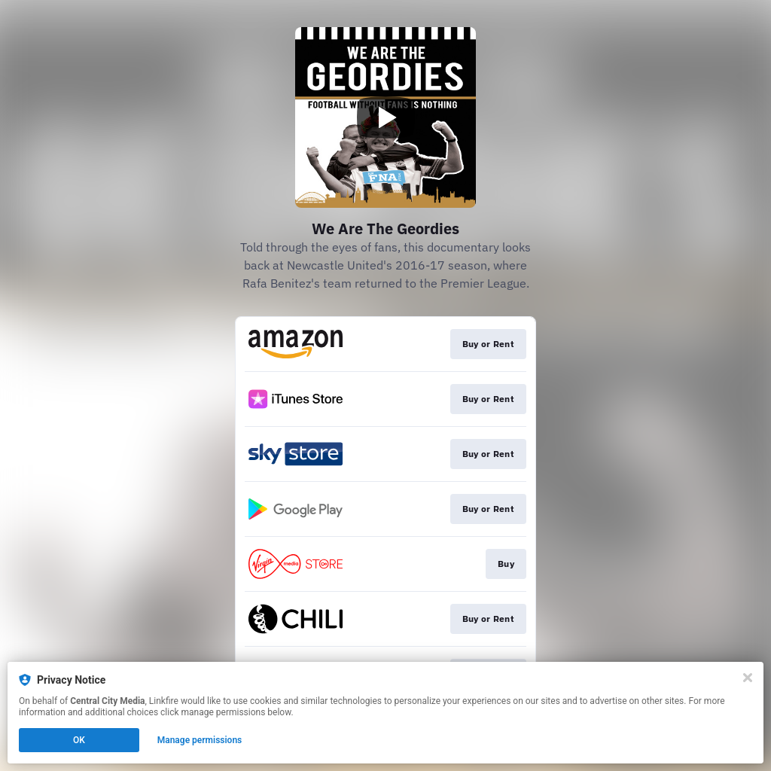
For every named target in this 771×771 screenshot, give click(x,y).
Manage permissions (199, 740)
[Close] (748, 678)
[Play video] (385, 117)
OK (79, 740)
